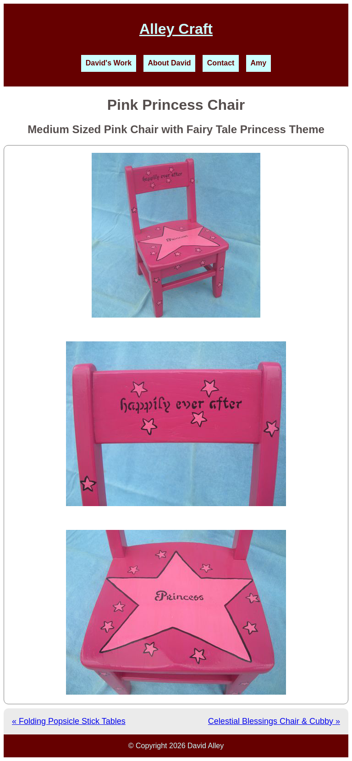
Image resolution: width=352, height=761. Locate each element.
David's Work (109, 63)
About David (169, 63)
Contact (221, 63)
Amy (259, 63)
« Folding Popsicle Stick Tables (69, 721)
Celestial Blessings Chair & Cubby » (274, 721)
